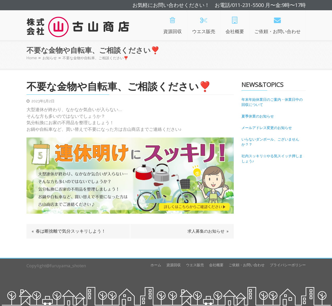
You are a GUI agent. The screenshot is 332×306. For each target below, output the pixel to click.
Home (31, 58)
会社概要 (216, 264)
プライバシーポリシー (288, 264)
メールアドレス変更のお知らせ (266, 127)
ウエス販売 (195, 264)
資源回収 (173, 264)
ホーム (155, 264)
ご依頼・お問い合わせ (247, 264)
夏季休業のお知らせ (257, 116)
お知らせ (49, 58)
